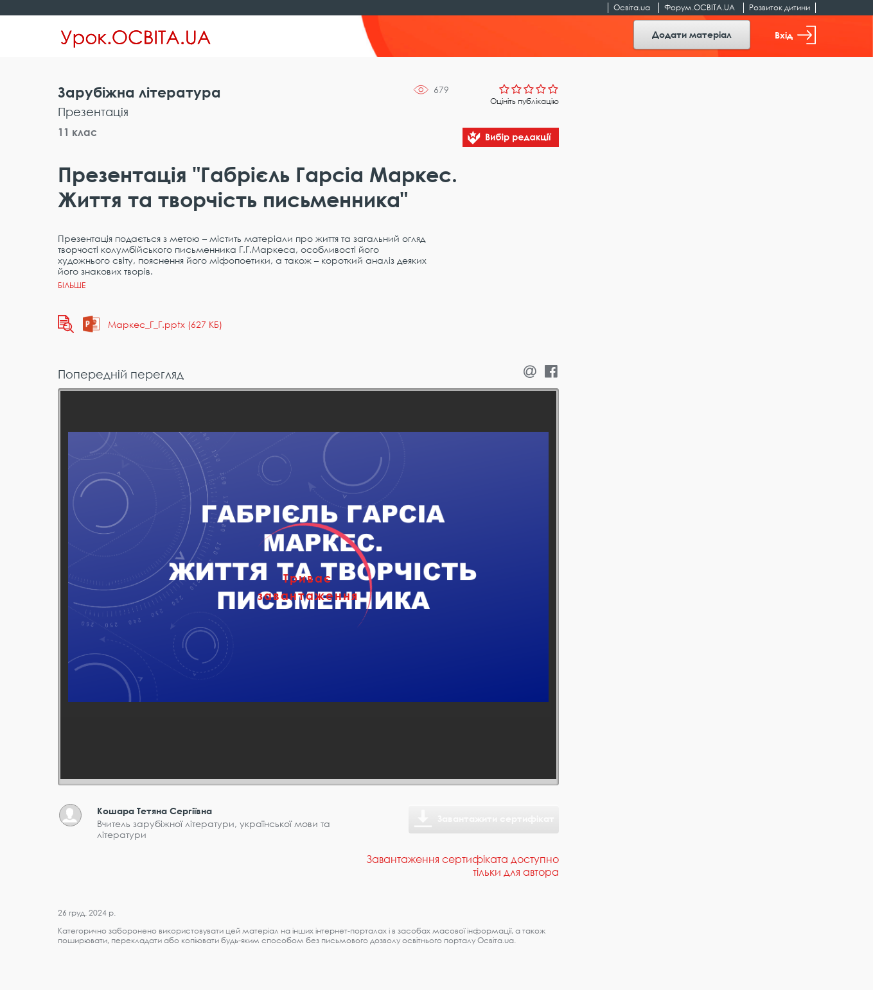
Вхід (795, 35)
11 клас (77, 132)
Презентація (93, 112)
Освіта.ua (631, 7)
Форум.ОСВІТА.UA (699, 7)
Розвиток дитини (779, 7)
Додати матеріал (692, 34)
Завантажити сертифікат (495, 818)
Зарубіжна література (139, 92)
